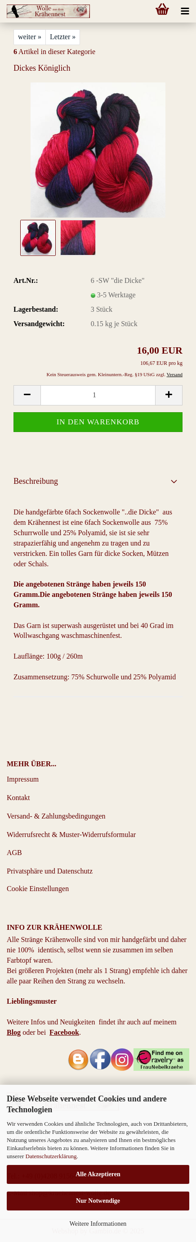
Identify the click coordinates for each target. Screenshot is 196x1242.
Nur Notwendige (98, 1200)
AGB (14, 852)
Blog (14, 1032)
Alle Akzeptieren (98, 1174)
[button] (26, 395)
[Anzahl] (98, 395)
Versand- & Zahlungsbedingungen (56, 816)
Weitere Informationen (98, 1223)
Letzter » (63, 37)
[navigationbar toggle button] (185, 11)
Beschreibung (35, 481)
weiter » (29, 37)
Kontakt (18, 797)
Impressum (23, 779)
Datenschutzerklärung (51, 1156)
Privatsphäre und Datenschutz (50, 871)
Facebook (64, 1032)
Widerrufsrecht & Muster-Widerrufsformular (71, 834)
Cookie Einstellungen (38, 888)
